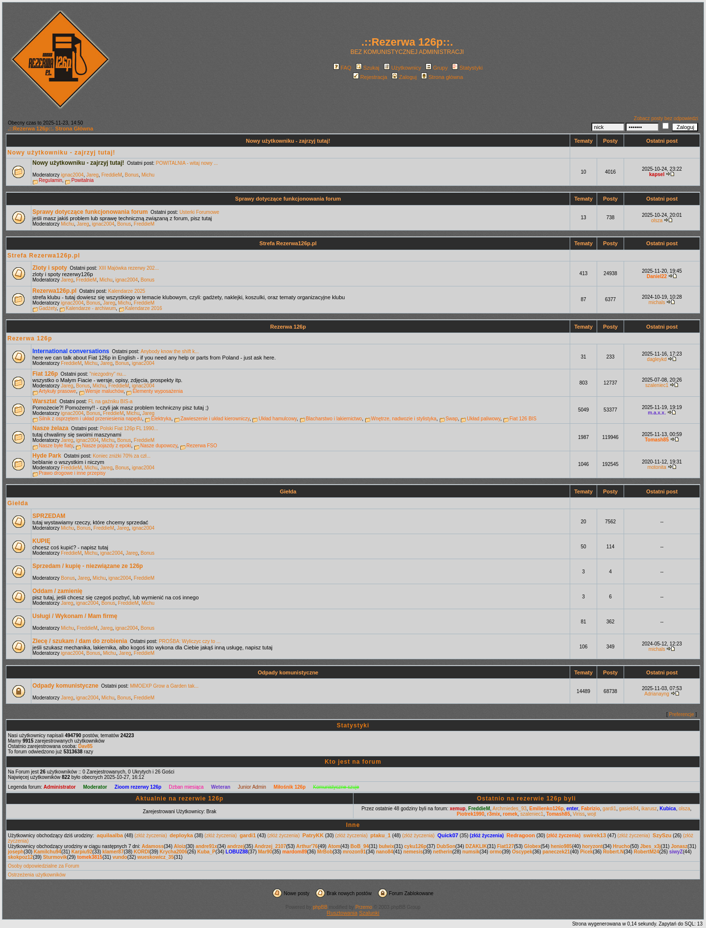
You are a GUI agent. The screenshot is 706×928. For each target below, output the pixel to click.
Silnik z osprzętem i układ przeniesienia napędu (90, 418)
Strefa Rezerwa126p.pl (288, 243)
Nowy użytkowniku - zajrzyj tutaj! (288, 141)
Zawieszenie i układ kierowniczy (215, 418)
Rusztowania (342, 913)
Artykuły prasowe (57, 391)
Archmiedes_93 (510, 808)
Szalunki (369, 913)
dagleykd (657, 359)
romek (510, 814)
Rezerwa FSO (201, 445)
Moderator (95, 787)
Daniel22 (657, 276)
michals (657, 302)
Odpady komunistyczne (288, 672)
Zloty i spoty (49, 267)
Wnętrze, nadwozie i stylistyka (403, 418)
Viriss (578, 814)
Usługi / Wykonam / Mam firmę (74, 616)
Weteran (220, 787)
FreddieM (111, 175)
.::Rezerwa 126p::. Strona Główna (50, 128)
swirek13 (594, 835)
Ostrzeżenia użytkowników (37, 874)
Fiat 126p (45, 373)
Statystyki (467, 68)
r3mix (493, 814)
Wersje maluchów (104, 391)
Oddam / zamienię (57, 591)
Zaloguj (404, 77)
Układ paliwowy (483, 418)
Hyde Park (46, 455)
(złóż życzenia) (150, 835)
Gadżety (48, 308)
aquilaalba (110, 835)
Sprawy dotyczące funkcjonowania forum (288, 199)
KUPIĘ (41, 541)
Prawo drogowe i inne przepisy (72, 473)
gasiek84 (628, 808)
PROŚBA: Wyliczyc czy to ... (190, 641)
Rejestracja (370, 77)
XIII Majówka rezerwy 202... (129, 268)
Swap (452, 418)
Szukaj (367, 68)
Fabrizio (590, 808)
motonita (656, 467)
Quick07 (447, 835)
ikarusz (649, 808)
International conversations (70, 351)
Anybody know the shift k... (170, 351)
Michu (147, 175)
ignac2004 (72, 175)
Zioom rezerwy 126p (138, 787)
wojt (591, 814)
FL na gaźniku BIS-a (110, 401)
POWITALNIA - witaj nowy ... (187, 163)
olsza (656, 220)
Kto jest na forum (353, 761)
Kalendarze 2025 (127, 291)
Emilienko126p (547, 808)
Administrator (60, 787)
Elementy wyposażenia (157, 391)
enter (572, 808)
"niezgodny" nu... (108, 374)
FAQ (342, 68)
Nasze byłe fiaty (56, 445)
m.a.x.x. (657, 412)
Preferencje (681, 714)
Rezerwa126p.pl (54, 290)
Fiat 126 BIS (522, 418)
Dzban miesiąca (186, 787)
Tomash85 (657, 439)
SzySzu (662, 835)
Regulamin (50, 180)
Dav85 (85, 746)
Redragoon (520, 835)
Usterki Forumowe (199, 212)
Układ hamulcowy (277, 418)
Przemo (363, 907)
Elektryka (161, 418)
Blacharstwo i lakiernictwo (334, 418)
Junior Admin (252, 787)
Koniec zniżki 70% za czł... (122, 456)
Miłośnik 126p (290, 787)
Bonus (131, 175)
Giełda (288, 491)
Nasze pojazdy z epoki (106, 445)
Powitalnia (82, 180)
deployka (181, 835)
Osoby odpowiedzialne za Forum (43, 866)
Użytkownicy (402, 68)
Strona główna (442, 77)
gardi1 (609, 808)
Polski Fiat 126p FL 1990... (129, 428)
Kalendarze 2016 (143, 308)
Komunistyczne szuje (336, 787)
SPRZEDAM (48, 516)
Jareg (92, 175)
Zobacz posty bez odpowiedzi (666, 118)
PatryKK (313, 835)
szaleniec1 (656, 385)
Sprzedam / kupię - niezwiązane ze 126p (87, 566)
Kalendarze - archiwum (91, 308)
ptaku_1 (380, 835)
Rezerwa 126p (288, 327)
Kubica (667, 808)
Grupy (437, 68)
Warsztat (44, 401)
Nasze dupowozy (158, 445)
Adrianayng (656, 693)
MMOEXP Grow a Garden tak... (164, 686)
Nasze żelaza (50, 428)
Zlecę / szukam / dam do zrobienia (79, 641)
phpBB (320, 907)
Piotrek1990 (470, 814)
